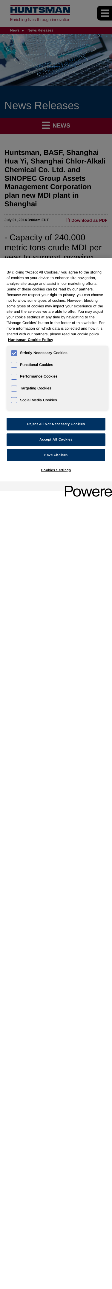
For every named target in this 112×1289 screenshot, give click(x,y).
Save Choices (56, 455)
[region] (56, 773)
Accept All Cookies (55, 439)
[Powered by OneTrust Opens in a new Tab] (86, 487)
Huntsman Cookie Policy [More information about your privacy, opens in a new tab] (30, 340)
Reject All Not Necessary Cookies (56, 424)
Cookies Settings (56, 470)
